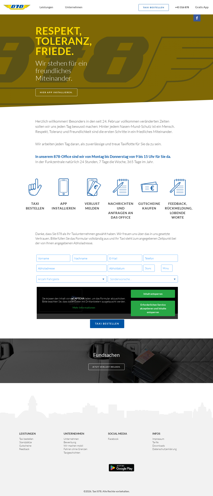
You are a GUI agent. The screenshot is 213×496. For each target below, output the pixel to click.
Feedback (24, 449)
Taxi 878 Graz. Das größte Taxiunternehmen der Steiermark (17, 7)
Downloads (158, 445)
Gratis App (202, 7)
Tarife (155, 442)
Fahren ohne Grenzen (75, 449)
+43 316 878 (182, 7)
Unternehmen (73, 7)
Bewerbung (70, 442)
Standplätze (25, 442)
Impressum (158, 438)
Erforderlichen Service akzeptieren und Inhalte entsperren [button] (153, 308)
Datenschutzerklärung (164, 449)
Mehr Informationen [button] (83, 307)
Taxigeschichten (72, 452)
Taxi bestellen (153, 7)
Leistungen (46, 7)
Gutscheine (25, 445)
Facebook (113, 438)
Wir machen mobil (73, 445)
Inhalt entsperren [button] (152, 293)
